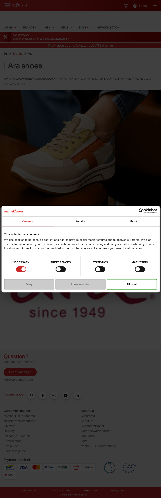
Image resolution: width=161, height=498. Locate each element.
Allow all (131, 284)
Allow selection (80, 284)
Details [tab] (80, 221)
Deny (29, 284)
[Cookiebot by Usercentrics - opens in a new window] (141, 211)
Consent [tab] (27, 221)
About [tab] (133, 221)
